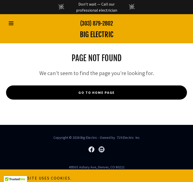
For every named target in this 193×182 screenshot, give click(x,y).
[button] (19, 23)
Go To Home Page (96, 92)
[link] (96, 34)
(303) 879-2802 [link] (96, 23)
